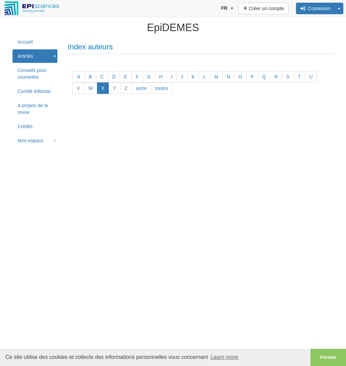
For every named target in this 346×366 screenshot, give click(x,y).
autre (141, 88)
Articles (25, 56)
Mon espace (30, 140)
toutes (161, 88)
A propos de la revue (33, 109)
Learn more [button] (224, 357)
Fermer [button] (328, 357)
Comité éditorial (34, 91)
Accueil (25, 42)
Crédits (25, 126)
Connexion (315, 8)
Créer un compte (263, 8)
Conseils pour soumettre (32, 74)
